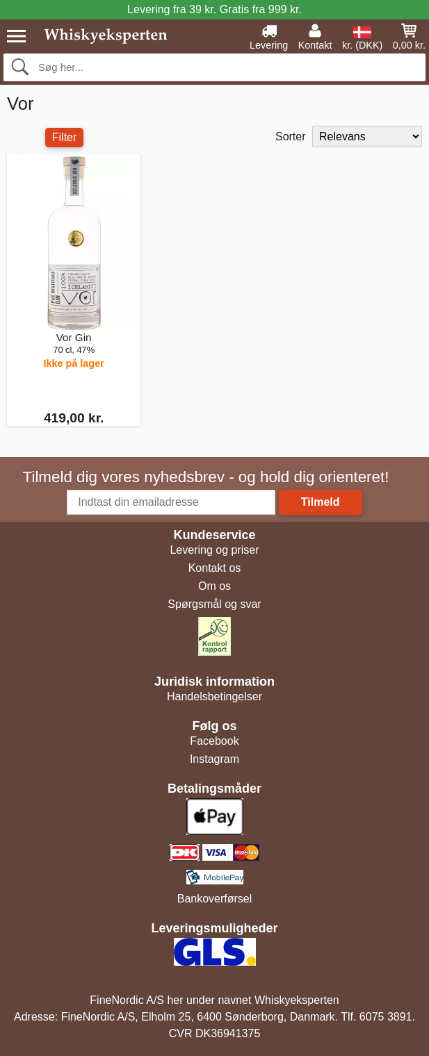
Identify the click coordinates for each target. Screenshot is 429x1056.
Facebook (214, 741)
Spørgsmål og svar (214, 604)
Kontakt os (214, 568)
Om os (214, 586)
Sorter (290, 136)
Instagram (214, 759)
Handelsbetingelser (214, 696)
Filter (64, 137)
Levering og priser (214, 550)
